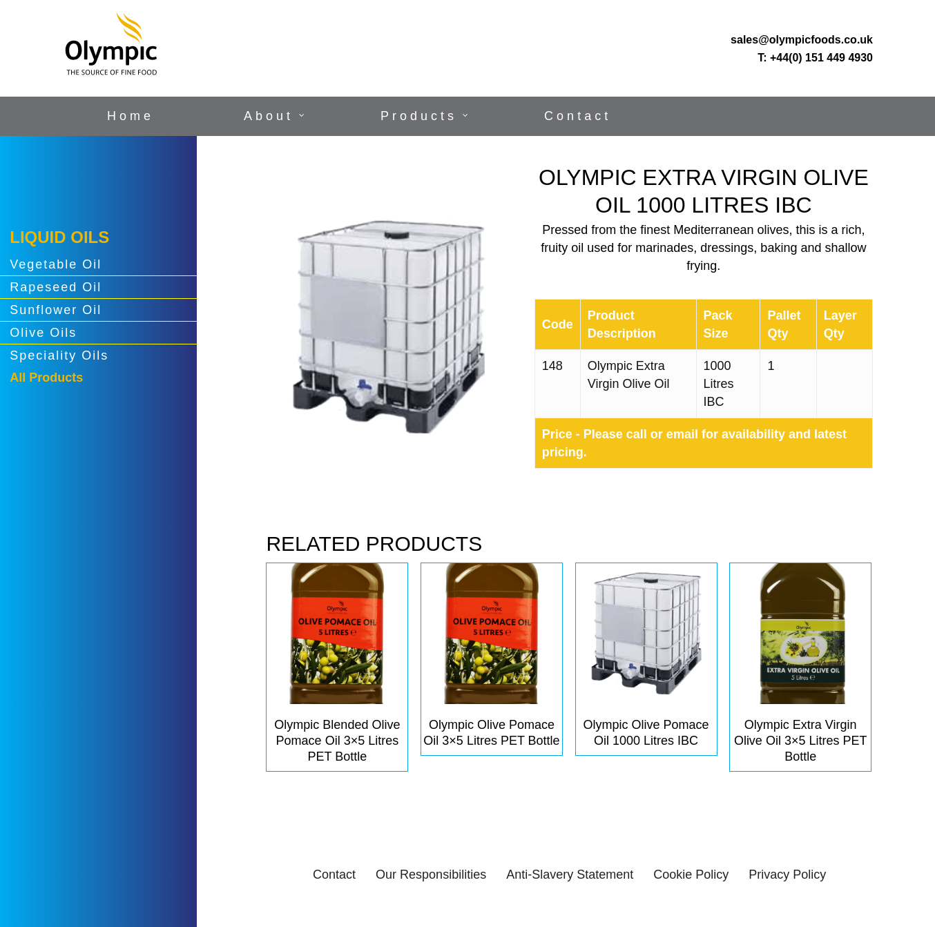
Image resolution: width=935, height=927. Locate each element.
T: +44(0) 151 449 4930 (815, 58)
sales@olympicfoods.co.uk (802, 40)
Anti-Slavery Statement (569, 874)
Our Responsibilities (431, 874)
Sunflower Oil (56, 310)
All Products (46, 377)
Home (130, 116)
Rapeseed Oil (56, 287)
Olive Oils (43, 333)
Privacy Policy (787, 874)
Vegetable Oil (56, 264)
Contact (577, 116)
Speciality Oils (59, 355)
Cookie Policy (691, 874)
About (268, 116)
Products (418, 116)
